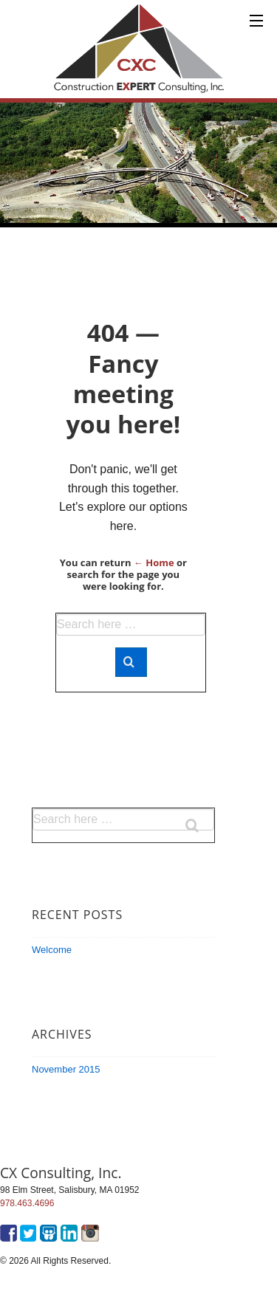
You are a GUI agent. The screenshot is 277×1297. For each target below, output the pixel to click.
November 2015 (66, 1069)
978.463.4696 (27, 1203)
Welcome (52, 949)
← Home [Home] (154, 562)
